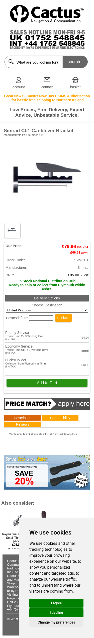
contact (47, 87)
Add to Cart (47, 383)
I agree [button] (56, 603)
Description (22, 418)
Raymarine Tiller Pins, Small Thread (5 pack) (16, 541)
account (19, 87)
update (63, 318)
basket (75, 87)
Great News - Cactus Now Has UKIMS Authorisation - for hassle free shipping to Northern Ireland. (47, 98)
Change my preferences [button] (56, 622)
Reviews (22, 424)
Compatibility (60, 418)
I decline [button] (56, 613)
